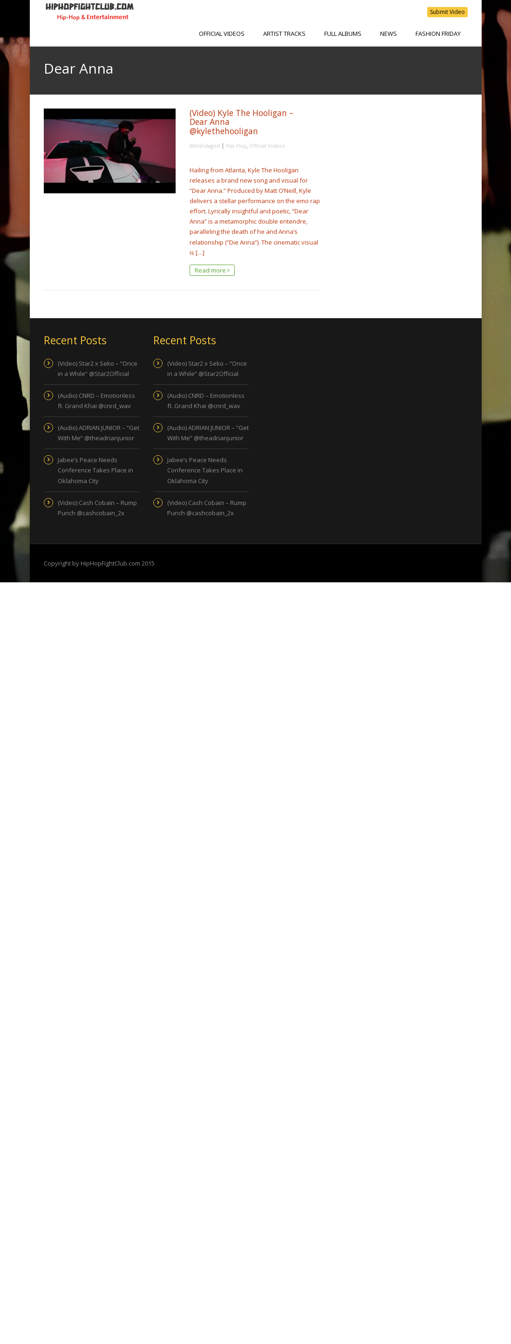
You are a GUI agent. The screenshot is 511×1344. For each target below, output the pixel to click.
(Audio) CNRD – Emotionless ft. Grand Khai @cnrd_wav (96, 400)
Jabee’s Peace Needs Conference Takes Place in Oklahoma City (95, 470)
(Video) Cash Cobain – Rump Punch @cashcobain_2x (97, 507)
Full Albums (342, 33)
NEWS (388, 33)
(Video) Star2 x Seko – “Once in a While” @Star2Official (97, 368)
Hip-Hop (236, 145)
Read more (212, 270)
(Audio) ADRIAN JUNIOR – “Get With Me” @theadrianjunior (98, 432)
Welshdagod (205, 145)
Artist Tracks (284, 33)
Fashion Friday (438, 33)
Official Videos (222, 33)
